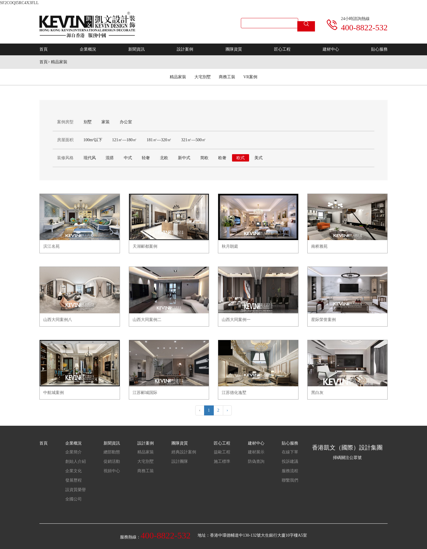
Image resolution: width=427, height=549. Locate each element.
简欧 (204, 158)
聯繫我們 (290, 480)
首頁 (43, 49)
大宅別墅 (202, 77)
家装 (105, 122)
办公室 (126, 122)
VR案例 (250, 77)
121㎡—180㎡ (124, 140)
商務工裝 (227, 77)
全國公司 (73, 499)
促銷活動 (112, 461)
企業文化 (73, 471)
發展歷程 (73, 480)
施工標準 (222, 461)
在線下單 (290, 452)
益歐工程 (222, 452)
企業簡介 (73, 452)
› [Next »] (227, 410)
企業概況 (88, 49)
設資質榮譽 (75, 490)
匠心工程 (282, 49)
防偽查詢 (256, 461)
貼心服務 (379, 49)
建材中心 (331, 49)
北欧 (164, 158)
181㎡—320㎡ (159, 140)
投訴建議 (290, 461)
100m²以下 (93, 140)
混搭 (110, 158)
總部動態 (112, 452)
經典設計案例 (183, 452)
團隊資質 (234, 49)
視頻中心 (112, 471)
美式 (258, 158)
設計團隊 (179, 461)
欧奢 (222, 158)
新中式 (184, 158)
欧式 (240, 158)
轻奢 (146, 158)
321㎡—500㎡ (193, 140)
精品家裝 (59, 62)
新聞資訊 (136, 49)
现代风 (90, 158)
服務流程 (290, 471)
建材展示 (256, 452)
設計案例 (185, 49)
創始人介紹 (75, 461)
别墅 (88, 122)
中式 (128, 158)
